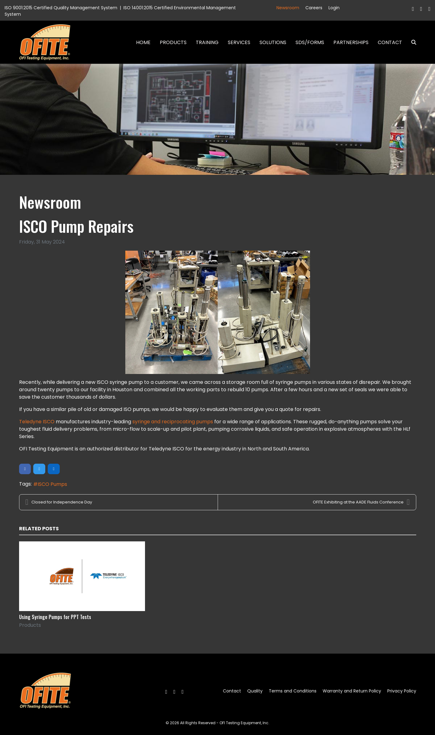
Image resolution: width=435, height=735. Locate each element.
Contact (390, 42)
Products (173, 42)
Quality (255, 691)
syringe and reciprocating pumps (172, 421)
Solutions (273, 42)
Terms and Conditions (292, 691)
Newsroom (287, 8)
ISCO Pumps (52, 484)
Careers (313, 8)
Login (334, 8)
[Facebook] (413, 9)
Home (143, 42)
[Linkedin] (429, 9)
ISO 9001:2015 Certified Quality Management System (61, 8)
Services (239, 42)
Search (411, 42)
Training (207, 42)
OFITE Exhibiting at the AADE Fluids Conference (361, 502)
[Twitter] (421, 9)
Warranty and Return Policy (352, 691)
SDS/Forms (310, 42)
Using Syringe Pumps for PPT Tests (55, 617)
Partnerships (351, 42)
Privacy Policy (401, 691)
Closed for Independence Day (59, 502)
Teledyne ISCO (36, 421)
